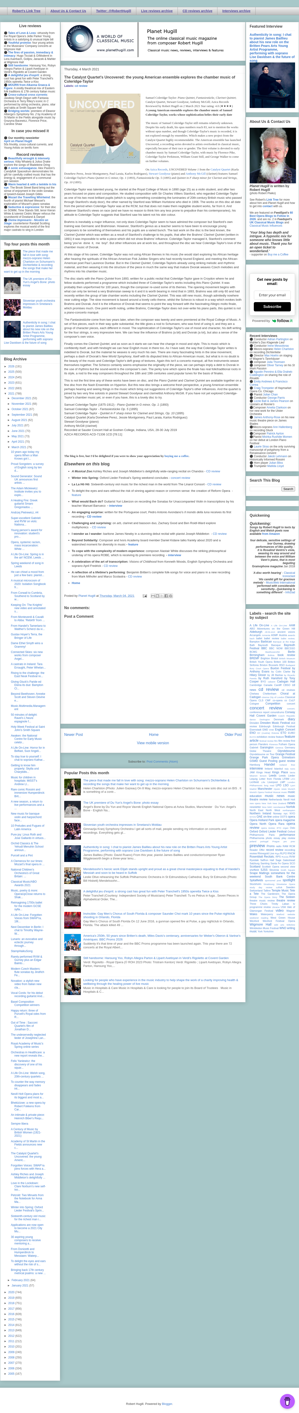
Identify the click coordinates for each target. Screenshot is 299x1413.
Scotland (255, 866)
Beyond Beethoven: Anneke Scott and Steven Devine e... (28, 697)
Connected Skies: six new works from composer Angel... (27, 655)
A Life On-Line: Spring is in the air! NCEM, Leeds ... (27, 556)
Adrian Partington (278, 339)
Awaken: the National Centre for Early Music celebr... (26, 739)
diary (291, 719)
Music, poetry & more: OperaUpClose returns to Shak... (28, 894)
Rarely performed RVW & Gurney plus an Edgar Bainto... (26, 960)
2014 (11, 1325)
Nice (264, 807)
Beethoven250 (272, 652)
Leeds (273, 775)
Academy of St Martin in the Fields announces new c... (28, 1145)
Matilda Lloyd (275, 466)
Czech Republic (286, 716)
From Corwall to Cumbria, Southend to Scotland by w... (28, 596)
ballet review (271, 638)
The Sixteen (287, 897)
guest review (287, 761)
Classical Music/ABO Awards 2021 (24, 883)
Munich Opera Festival (261, 792)
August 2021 (20, 420)
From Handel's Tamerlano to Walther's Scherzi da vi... (28, 627)
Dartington (265, 719)
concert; (291, 708)
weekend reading (259, 918)
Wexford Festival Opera (279, 921)
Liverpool (272, 782)
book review (286, 655)
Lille (263, 782)
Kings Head (263, 772)
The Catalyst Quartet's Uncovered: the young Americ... (26, 1157)
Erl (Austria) (263, 733)
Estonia (275, 733)
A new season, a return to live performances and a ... (27, 805)
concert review (180, 478)
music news (274, 796)
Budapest (290, 665)
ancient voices (286, 631)
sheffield (254, 869)
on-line (267, 816)
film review (284, 740)
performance (287, 834)
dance (253, 719)
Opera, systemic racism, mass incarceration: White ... (26, 546)
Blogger (167, 1404)
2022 (11, 388)
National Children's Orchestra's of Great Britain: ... (25, 873)
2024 (11, 377)
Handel (269, 764)
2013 (11, 1330)
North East (256, 810)
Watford (280, 914)
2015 (11, 1319)
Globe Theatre (260, 751)
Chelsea (254, 693)
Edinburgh (264, 726)
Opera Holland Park (262, 820)
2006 (11, 1368)
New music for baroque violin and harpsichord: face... (26, 817)
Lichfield (254, 782)
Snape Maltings (259, 873)
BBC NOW (276, 648)
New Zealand (279, 803)
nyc (286, 813)
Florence (273, 744)
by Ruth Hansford (270, 678)
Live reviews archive (157, 11)
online (276, 816)
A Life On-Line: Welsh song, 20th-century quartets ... (28, 1074)
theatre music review (262, 900)
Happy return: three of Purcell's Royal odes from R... (28, 1014)
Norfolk (290, 807)
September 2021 (22, 414)
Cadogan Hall (286, 681)
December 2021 (22, 398)
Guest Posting (268, 761)
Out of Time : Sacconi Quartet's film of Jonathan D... (24, 1026)
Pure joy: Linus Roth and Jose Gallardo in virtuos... (28, 836)
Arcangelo (255, 635)
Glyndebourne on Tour (262, 754)
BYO (263, 681)
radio (278, 846)
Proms (271, 846)
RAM (285, 846)
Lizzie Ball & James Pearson (271, 401)
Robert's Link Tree (26, 11)
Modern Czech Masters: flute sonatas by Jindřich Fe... (27, 972)
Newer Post (73, 735)
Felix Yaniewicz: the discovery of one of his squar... (26, 1064)
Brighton (265, 658)
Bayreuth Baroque (269, 645)
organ (286, 828)
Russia (285, 856)
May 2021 (18, 436)
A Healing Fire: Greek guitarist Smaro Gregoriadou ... (24, 504)
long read (269, 785)
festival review (267, 741)
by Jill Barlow (275, 675)
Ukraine (276, 907)
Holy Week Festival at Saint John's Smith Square (28, 728)
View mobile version (153, 743)
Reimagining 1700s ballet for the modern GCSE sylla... (26, 906)
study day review (261, 887)
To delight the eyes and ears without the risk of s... (28, 1263)
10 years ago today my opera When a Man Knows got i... (25, 455)
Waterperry (267, 914)
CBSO (286, 685)
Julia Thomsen (276, 362)
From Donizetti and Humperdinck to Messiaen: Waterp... (25, 1252)
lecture (263, 775)
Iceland (283, 765)
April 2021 (18, 441)
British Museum (287, 658)
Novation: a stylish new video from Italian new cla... (26, 984)
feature (76, 495)
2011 (11, 1341)
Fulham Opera (287, 744)
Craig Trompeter (264, 388)
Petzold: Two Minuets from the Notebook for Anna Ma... (27, 1199)
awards (291, 635)
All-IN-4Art (270, 632)
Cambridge (256, 685)
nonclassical (279, 807)
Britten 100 (280, 661)
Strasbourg (269, 884)
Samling (265, 863)
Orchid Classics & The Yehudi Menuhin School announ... (27, 847)
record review (274, 850)
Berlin (291, 651)
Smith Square (288, 870)
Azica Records (158, 169)
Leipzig (254, 778)
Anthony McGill (196, 173)
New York (267, 803)
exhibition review (266, 736)
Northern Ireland (260, 813)
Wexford (254, 921)
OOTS (283, 816)
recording (290, 849)
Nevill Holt (289, 799)
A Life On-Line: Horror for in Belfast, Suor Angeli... (28, 749)
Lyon (292, 785)
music (284, 792)
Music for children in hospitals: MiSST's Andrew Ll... (24, 781)
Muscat (276, 792)
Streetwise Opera (286, 884)
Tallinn (267, 890)
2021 (11, 393)
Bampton (255, 641)
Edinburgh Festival (284, 726)
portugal (264, 841)
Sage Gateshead (285, 860)
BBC (264, 648)
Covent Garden (266, 715)
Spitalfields (256, 880)
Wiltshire (290, 925)
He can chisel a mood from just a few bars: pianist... (27, 573)
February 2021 (21, 1280)
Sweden (290, 887)
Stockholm (255, 884)
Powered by (272, 321)
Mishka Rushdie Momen (277, 436)
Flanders (263, 744)
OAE (259, 816)
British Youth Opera (261, 661)
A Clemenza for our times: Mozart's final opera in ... (28, 862)
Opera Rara (276, 824)
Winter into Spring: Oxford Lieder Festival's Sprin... (27, 1209)
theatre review (286, 900)
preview (257, 845)
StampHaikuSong (21, 951)
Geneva (279, 747)
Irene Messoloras (278, 345)
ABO (252, 628)
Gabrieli (254, 747)
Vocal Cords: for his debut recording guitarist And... (27, 994)
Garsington (267, 747)
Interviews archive (236, 11)
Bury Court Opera (259, 668)
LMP (282, 782)
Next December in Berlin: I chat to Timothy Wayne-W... (27, 930)
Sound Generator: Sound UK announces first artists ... (26, 480)
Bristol (274, 658)
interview (115, 505)
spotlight (289, 880)
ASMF (274, 635)
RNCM (291, 853)
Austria (283, 635)
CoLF (292, 700)
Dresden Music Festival (275, 722)
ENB (271, 729)
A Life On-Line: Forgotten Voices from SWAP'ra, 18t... (26, 918)
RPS (278, 856)
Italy (287, 768)
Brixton (264, 665)
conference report (260, 712)
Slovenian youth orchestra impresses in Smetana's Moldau (122, 824)
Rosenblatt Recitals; (262, 856)
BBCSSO (290, 648)
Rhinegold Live (266, 853)
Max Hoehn (271, 355)
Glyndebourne (286, 751)
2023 (11, 382)
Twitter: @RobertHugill (113, 11)
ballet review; (288, 638)
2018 (11, 1303)
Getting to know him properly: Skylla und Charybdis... (25, 769)
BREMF (254, 658)
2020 (11, 1292)
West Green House (282, 917)
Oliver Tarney (275, 365)
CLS (260, 700)
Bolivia (271, 655)
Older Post (233, 735)
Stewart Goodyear (160, 173)
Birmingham (257, 655)
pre (285, 841)
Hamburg (255, 764)
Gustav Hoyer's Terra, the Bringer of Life (26, 636)
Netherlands (275, 799)
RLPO (283, 853)
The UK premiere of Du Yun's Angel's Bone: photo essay (121, 802)
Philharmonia (257, 838)
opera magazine (285, 820)
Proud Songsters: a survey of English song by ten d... (27, 467)
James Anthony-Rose (267, 417)
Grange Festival (285, 754)
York (260, 931)
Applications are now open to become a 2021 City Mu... (27, 1228)
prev (293, 841)
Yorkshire (268, 931)
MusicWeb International (280, 582)
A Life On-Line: (279, 625)
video (279, 910)
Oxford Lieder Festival (272, 831)
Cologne (254, 703)
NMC (269, 807)
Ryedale (254, 860)
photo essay (273, 838)
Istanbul (278, 768)
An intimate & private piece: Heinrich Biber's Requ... (28, 1116)
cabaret (271, 681)
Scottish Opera (270, 866)
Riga (277, 853)
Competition (272, 703)
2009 (11, 1352)
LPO (278, 785)
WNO (283, 928)
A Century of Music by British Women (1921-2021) (26, 1133)
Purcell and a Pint (22, 855)
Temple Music (280, 890)
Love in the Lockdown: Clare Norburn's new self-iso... (28, 1186)
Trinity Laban (280, 903)
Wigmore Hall (260, 924)
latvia (292, 772)
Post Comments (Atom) (162, 761)
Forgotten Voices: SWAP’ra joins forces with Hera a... (28, 1167)
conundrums (277, 712)
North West (273, 810)
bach (252, 638)
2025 (11, 371)
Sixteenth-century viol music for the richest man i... (28, 1217)
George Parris (276, 397)
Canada (268, 685)
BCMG (253, 651)
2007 (11, 1362)
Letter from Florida (270, 778)
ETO (283, 732)
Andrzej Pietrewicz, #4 (24, 512)
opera (291, 816)
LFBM (286, 778)
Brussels (273, 665)
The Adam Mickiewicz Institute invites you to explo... (26, 492)
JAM (252, 772)
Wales (253, 914)
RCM (292, 846)
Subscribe (272, 307)
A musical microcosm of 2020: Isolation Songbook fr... (28, 584)
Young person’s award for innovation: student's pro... (26, 533)
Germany (290, 747)
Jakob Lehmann (277, 456)
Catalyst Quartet (220, 169)
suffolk (279, 887)
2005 (11, 1373)
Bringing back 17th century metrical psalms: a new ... (28, 1271)
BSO (282, 665)
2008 (11, 1357)
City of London (277, 697)
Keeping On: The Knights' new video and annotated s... (28, 608)
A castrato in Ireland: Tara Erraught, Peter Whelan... (28, 665)
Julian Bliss (276, 462)
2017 (11, 1308)
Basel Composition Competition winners (25, 1003)
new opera (255, 803)
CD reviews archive (197, 11)
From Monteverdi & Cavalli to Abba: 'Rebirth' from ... (28, 618)
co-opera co (280, 700)
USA (283, 907)
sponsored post (273, 880)
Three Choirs (258, 903)
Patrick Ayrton (275, 433)
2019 (11, 1297)
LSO (286, 785)
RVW (292, 856)
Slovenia (274, 869)
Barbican (266, 641)
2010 (11, 1346)
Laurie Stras (261, 446)
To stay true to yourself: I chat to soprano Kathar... (28, 758)
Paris (272, 834)
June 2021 (18, 431)
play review (288, 838)
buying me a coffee (177, 456)
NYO (292, 813)
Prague (276, 841)
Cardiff (278, 685)
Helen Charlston (284, 349)
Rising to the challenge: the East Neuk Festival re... (28, 674)
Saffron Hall (267, 860)
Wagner (290, 910)
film (276, 741)
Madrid (253, 789)
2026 (11, 366)
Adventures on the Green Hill (276, 628)
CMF (268, 700)
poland (253, 841)
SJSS (264, 869)
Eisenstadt (255, 729)
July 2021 (18, 425)
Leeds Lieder (287, 775)
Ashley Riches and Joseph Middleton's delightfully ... (28, 1176)
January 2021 (20, 1285)
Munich (291, 789)
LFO (293, 779)
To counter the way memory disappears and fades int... (28, 1085)
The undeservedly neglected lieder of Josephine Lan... (28, 1036)
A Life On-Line (259, 625)
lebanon (254, 775)
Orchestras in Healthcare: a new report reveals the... (28, 1054)
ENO (253, 732)
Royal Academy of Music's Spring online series (27, 1045)
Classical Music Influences (266, 225)
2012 (11, 1336)
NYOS (253, 817)
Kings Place (280, 772)
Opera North (258, 824)
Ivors (292, 768)
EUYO (253, 737)
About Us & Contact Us (68, 11)
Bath (252, 645)
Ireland (268, 768)
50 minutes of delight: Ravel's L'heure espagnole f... (24, 718)
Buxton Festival (280, 668)
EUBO (291, 732)
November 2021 (22, 403)
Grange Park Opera (264, 757)
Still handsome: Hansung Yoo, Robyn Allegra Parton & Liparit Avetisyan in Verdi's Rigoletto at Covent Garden (156, 958)
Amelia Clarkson (277, 407)
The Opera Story (267, 897)
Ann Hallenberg (282, 427)
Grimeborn (288, 757)
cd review (81, 86)
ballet (259, 638)
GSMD (254, 761)
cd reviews (288, 690)
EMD (265, 729)
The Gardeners (270, 893)
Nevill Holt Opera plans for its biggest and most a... (27, 1095)
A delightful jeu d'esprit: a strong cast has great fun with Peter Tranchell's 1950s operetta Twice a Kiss (151, 891)
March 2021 (19, 447)
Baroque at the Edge (284, 641)
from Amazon (271, 533)
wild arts (279, 925)
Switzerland (256, 890)
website (291, 914)
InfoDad (290, 592)
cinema (265, 697)
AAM (292, 625)
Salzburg (255, 863)
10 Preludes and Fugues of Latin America (27, 827)
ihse (293, 765)
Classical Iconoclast (289, 574)
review (253, 853)
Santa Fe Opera (279, 863)
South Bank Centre (280, 876)
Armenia (266, 635)
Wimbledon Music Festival (264, 928)
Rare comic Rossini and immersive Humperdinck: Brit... (28, 793)
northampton (289, 810)
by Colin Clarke (280, 671)
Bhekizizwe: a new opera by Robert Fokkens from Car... (28, 1106)
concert (291, 703)
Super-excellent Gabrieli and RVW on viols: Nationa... (26, 521)
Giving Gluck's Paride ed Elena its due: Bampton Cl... (27, 685)
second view (288, 866)
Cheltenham (269, 693)
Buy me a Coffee (278, 254)
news (291, 803)
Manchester (265, 788)
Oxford (254, 831)
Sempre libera (19, 1123)
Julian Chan (270, 394)
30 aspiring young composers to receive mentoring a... (26, 1240)
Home (76, 583)
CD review (213, 471)
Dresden (254, 722)
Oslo (292, 827)
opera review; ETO (271, 828)
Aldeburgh (256, 631)
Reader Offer (257, 849)
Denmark (279, 719)
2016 (11, 1314)
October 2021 (20, 409)
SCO (292, 863)
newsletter (255, 807)
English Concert (285, 729)
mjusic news (280, 789)
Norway (277, 813)
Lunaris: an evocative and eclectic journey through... (27, 942)
